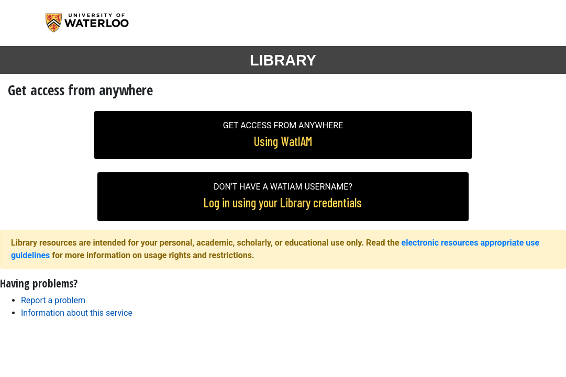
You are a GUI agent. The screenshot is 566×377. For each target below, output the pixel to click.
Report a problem (53, 300)
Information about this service (76, 313)
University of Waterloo (96, 23)
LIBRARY (283, 60)
